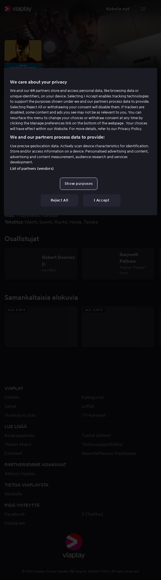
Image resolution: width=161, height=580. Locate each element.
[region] (80, 141)
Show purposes (79, 183)
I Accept (101, 200)
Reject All (59, 200)
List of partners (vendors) (31, 168)
